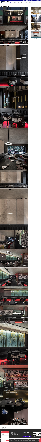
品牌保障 (30, 2)
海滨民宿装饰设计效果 (36, 14)
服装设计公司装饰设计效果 (36, 30)
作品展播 (18, 2)
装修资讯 (26, 2)
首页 (10, 2)
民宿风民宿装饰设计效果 (36, 22)
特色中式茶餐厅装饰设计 (4, 428)
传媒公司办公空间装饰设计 (36, 38)
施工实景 (22, 2)
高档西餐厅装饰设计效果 (4, 427)
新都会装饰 (33, 2)
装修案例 (14, 2)
